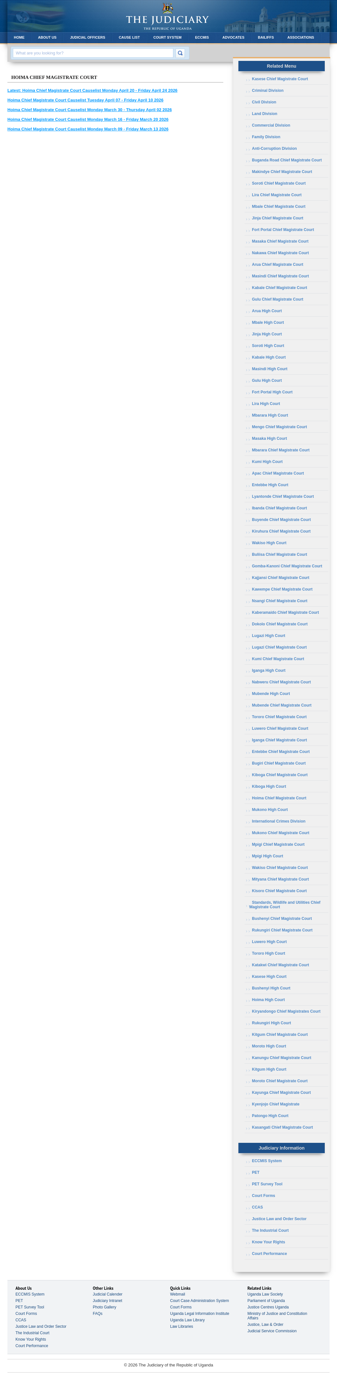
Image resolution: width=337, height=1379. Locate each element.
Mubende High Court (271, 693)
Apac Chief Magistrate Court (278, 473)
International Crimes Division (278, 821)
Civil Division (264, 102)
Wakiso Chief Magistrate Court (280, 867)
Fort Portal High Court (272, 392)
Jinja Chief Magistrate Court (277, 218)
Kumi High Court (267, 461)
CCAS (257, 1207)
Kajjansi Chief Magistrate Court (280, 577)
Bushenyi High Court (271, 988)
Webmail (177, 1294)
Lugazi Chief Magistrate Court (279, 647)
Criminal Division (268, 90)
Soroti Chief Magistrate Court (279, 183)
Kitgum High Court (269, 1069)
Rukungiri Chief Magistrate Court (282, 930)
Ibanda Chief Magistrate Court (279, 508)
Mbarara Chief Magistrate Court (281, 450)
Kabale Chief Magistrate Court (279, 287)
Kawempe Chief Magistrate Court (282, 589)
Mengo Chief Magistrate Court (279, 427)
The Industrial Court (270, 1230)
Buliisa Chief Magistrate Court (279, 554)
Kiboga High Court (269, 786)
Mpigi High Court (267, 856)
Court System (167, 37)
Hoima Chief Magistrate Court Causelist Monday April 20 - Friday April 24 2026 (92, 90)
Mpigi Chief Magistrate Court (278, 844)
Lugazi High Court (268, 635)
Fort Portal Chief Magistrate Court (283, 229)
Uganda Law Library (187, 1320)
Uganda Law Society (265, 1294)
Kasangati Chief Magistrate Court (282, 1127)
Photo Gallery (104, 1307)
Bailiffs (266, 37)
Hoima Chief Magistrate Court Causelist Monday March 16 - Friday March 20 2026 (87, 119)
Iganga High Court (268, 670)
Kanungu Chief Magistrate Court (281, 1058)
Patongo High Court (270, 1116)
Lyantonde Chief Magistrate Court (283, 496)
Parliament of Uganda (266, 1300)
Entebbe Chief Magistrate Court (281, 751)
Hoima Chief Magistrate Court (279, 798)
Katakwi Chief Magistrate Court (280, 965)
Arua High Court (267, 311)
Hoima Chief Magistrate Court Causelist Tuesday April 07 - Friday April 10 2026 (85, 100)
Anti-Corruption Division (274, 148)
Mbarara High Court (270, 415)
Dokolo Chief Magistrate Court (280, 624)
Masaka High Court (269, 438)
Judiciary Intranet (107, 1300)
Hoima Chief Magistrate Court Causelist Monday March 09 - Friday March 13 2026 (87, 129)
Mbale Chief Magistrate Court (278, 206)
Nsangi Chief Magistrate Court (279, 601)
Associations (300, 37)
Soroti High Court (268, 345)
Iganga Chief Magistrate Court (279, 740)
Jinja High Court (267, 334)
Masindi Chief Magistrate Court (280, 276)
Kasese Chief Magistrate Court (280, 79)
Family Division (266, 137)
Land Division (264, 113)
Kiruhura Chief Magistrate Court (281, 531)
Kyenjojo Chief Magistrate (275, 1104)
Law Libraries (181, 1326)
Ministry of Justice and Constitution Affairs (277, 1315)
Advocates (233, 37)
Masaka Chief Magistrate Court (280, 241)
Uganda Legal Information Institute (199, 1313)
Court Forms (263, 1195)
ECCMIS (202, 37)
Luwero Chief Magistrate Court (280, 728)
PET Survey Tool (267, 1184)
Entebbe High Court (270, 485)
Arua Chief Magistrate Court (277, 264)
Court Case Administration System (199, 1300)
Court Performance (269, 1253)
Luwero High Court (269, 942)
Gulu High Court (267, 380)
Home (19, 37)
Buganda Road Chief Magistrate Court (287, 160)
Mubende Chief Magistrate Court (282, 705)
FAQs (97, 1313)
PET (255, 1172)
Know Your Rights (268, 1242)
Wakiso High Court (269, 543)
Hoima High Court (268, 1000)
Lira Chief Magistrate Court (277, 195)
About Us (47, 37)
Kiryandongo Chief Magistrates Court (286, 1011)
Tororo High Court (268, 953)
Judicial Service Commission (272, 1331)
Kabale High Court (269, 357)
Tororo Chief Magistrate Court (279, 717)
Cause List (129, 37)
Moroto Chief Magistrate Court (280, 1081)
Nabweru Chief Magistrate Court (281, 682)
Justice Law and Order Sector (279, 1219)
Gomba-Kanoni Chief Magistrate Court (287, 566)
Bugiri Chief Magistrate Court (279, 763)
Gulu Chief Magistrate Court (277, 299)
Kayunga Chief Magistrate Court (281, 1092)
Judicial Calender (107, 1294)
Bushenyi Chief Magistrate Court (282, 918)
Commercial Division (271, 125)
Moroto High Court (269, 1046)
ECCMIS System (267, 1161)
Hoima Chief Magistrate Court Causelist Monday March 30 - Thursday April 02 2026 (89, 109)
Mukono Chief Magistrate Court (280, 833)
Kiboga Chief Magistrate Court (280, 775)
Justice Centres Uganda (268, 1307)
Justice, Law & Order (265, 1324)
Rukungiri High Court (271, 1023)
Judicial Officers (87, 37)
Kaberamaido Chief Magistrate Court (285, 612)
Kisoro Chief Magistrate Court (279, 891)
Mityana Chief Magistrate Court (280, 879)
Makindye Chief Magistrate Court (282, 171)
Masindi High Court (269, 369)
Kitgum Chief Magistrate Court (280, 1034)
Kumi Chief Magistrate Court (278, 659)
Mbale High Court (268, 322)
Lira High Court (266, 403)
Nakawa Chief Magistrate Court (280, 253)
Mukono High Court (270, 809)
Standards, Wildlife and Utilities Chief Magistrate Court (285, 904)
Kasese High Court (269, 976)
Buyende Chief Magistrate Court (281, 519)
